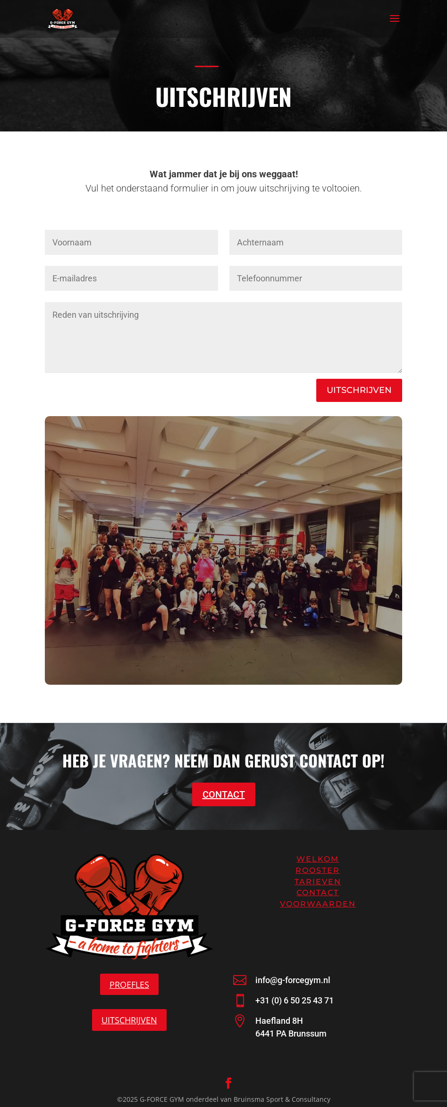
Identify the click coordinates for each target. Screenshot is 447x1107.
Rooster (317, 870)
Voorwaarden (318, 903)
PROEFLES (129, 984)
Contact (317, 892)
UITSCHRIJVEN (359, 390)
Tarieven (318, 881)
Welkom (317, 858)
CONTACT (223, 794)
